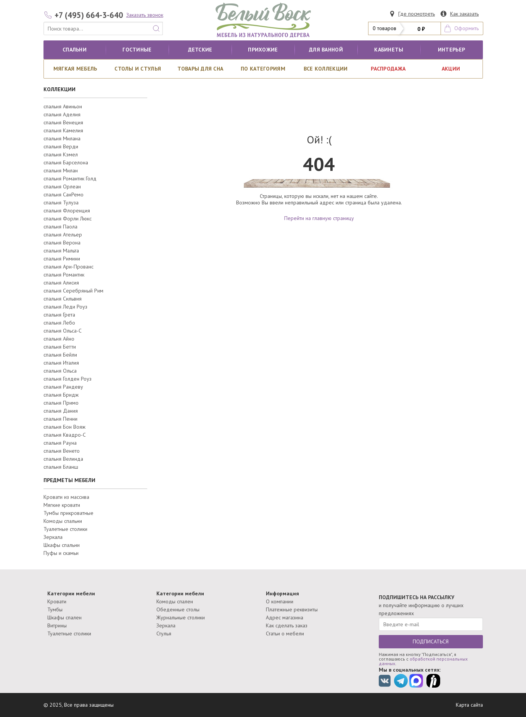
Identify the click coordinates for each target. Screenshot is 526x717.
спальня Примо (61, 402)
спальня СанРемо (63, 194)
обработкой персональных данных (423, 661)
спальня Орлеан (62, 186)
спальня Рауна (60, 442)
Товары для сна (200, 68)
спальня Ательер (62, 234)
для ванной (326, 49)
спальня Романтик (63, 274)
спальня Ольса (60, 370)
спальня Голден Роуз (67, 378)
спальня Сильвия (62, 298)
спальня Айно (58, 338)
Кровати (56, 601)
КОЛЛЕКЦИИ (59, 89)
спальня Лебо (59, 322)
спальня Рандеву (63, 386)
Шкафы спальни (61, 545)
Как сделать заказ (286, 625)
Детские (200, 49)
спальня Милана (61, 138)
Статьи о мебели (285, 633)
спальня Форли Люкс (67, 218)
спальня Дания (60, 410)
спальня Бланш (60, 466)
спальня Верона (61, 242)
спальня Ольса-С (62, 330)
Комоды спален (174, 601)
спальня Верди (60, 146)
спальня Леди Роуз (65, 306)
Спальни (75, 49)
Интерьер (451, 49)
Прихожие (263, 49)
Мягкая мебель (75, 68)
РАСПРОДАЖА (388, 68)
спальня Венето (61, 450)
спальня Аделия (61, 114)
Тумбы (55, 609)
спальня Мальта (61, 250)
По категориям (263, 68)
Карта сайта (469, 704)
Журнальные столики (180, 617)
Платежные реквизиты (292, 609)
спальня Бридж (61, 394)
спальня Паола (60, 226)
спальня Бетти (59, 346)
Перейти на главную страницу (319, 218)
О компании (279, 601)
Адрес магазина (284, 617)
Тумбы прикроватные (68, 513)
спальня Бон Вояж (64, 426)
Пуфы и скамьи (61, 553)
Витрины (57, 625)
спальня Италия (61, 362)
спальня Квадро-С (64, 434)
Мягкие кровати (61, 505)
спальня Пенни (60, 418)
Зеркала (53, 537)
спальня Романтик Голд (70, 178)
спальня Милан (60, 170)
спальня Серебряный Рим (73, 290)
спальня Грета (59, 314)
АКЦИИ (451, 68)
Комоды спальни (62, 521)
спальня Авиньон (62, 106)
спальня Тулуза (61, 202)
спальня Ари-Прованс (68, 266)
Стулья (163, 633)
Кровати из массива (66, 497)
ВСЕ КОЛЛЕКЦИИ (326, 68)
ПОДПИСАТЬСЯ (431, 641)
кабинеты (388, 49)
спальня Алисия (61, 282)
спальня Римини (61, 258)
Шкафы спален (64, 617)
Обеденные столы (177, 609)
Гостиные (136, 49)
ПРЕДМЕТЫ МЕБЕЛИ (69, 480)
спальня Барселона (65, 162)
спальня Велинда (63, 458)
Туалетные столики (65, 529)
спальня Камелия (63, 130)
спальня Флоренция (66, 210)
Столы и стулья (137, 68)
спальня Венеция (63, 122)
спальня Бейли (60, 354)
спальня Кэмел (60, 154)
